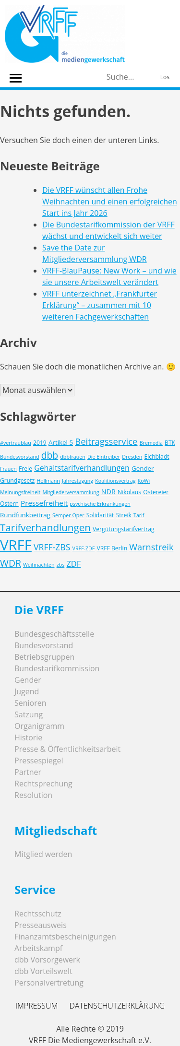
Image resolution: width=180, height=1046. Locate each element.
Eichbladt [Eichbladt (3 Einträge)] (156, 456)
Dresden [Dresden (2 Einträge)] (132, 456)
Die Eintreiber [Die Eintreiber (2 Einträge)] (103, 456)
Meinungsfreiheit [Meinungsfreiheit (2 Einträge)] (20, 492)
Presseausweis (40, 925)
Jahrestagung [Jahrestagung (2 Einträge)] (77, 480)
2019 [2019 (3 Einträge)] (40, 443)
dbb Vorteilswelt (43, 971)
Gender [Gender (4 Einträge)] (143, 468)
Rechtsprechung (43, 783)
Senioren (30, 703)
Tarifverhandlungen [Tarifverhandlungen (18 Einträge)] (45, 527)
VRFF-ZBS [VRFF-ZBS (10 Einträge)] (52, 547)
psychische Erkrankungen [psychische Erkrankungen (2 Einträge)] (100, 503)
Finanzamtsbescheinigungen (65, 936)
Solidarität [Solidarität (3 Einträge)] (100, 515)
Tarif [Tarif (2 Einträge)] (138, 515)
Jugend (26, 691)
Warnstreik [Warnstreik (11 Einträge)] (151, 547)
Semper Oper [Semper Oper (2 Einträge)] (68, 515)
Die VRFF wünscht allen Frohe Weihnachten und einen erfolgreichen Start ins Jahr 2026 (109, 201)
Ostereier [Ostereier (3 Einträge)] (155, 492)
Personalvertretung (49, 982)
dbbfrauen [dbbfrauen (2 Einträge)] (72, 456)
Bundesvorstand (43, 645)
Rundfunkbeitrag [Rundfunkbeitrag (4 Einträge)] (25, 515)
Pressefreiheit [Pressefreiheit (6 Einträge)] (44, 503)
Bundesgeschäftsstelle (54, 634)
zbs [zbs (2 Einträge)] (61, 564)
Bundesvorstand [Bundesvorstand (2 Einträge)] (19, 456)
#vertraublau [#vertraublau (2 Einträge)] (15, 443)
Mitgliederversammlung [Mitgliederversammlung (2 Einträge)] (71, 492)
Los (164, 77)
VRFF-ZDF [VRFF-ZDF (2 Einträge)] (83, 548)
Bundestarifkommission (56, 668)
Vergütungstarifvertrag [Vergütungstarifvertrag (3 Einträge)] (123, 529)
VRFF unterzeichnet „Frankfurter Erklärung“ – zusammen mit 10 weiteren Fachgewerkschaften (99, 305)
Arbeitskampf (38, 948)
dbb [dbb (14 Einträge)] (50, 455)
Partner (27, 772)
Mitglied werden (43, 854)
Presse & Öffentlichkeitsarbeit (67, 749)
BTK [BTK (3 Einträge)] (170, 443)
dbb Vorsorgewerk (47, 959)
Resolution (33, 795)
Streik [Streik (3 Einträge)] (124, 515)
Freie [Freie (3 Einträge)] (25, 468)
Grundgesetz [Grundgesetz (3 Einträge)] (17, 480)
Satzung (28, 714)
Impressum (36, 1005)
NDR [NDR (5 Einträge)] (108, 491)
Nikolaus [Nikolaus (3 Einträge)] (129, 492)
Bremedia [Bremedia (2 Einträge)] (151, 443)
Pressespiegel (38, 760)
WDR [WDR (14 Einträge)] (10, 563)
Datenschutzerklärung (117, 1005)
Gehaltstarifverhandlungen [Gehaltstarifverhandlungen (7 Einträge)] (82, 468)
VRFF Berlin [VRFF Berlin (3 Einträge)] (111, 548)
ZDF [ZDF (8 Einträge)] (73, 563)
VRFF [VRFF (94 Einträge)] (16, 545)
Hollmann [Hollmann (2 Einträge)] (48, 480)
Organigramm (39, 726)
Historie (28, 737)
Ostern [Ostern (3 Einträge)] (9, 503)
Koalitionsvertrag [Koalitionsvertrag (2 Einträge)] (115, 480)
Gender (27, 680)
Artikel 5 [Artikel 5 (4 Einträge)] (60, 442)
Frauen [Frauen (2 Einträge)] (8, 468)
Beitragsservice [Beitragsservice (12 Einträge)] (106, 441)
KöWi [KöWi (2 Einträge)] (144, 480)
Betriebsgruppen (44, 657)
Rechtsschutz (37, 913)
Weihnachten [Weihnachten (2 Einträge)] (38, 564)
